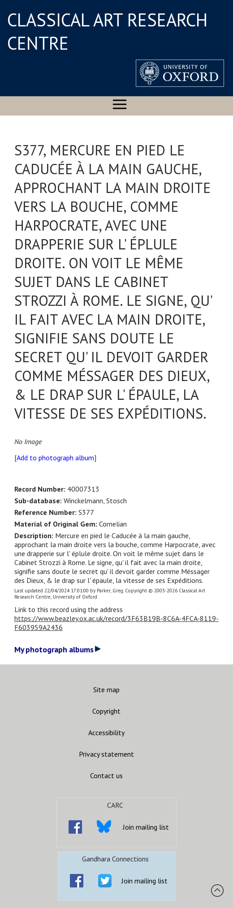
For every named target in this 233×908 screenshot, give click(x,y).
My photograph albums (57, 649)
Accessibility (106, 732)
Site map (106, 689)
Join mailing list (146, 826)
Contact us (106, 775)
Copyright (106, 711)
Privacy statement (106, 754)
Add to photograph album (55, 457)
